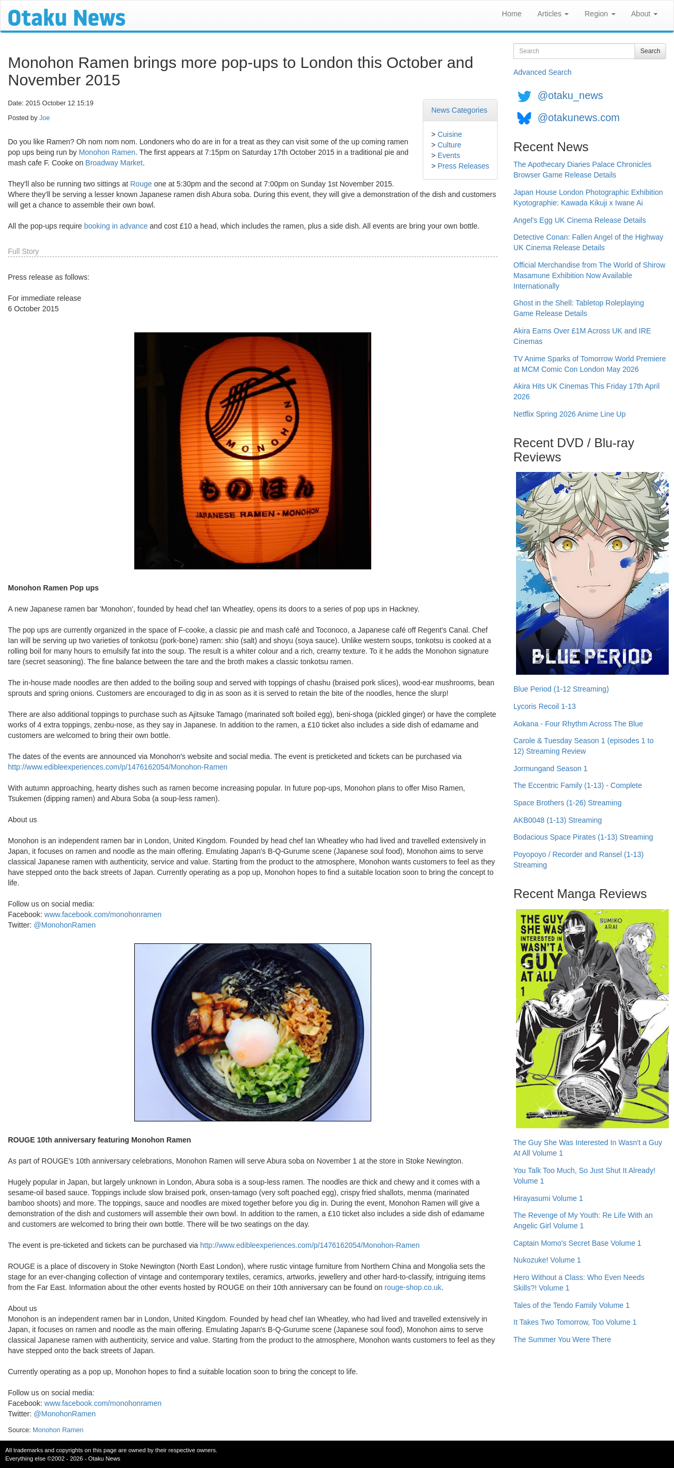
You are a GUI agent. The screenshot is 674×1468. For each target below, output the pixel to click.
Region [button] (599, 13)
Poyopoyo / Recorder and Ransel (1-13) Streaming (578, 859)
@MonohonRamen (65, 925)
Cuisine (450, 134)
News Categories (459, 110)
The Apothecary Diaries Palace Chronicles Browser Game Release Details (582, 169)
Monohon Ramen (107, 152)
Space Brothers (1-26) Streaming (567, 803)
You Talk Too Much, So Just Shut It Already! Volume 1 (584, 1175)
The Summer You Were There (562, 1339)
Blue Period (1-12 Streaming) (561, 689)
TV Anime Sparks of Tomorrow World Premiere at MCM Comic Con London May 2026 (589, 363)
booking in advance (116, 226)
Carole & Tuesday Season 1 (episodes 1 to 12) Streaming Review (583, 745)
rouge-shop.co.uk (412, 1287)
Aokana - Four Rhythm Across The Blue (578, 724)
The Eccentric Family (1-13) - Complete (577, 785)
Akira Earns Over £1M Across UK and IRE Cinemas (582, 336)
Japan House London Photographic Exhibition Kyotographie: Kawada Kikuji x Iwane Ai (588, 197)
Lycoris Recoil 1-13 (544, 706)
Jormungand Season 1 (550, 768)
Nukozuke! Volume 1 (547, 1260)
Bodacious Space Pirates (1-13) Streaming (583, 837)
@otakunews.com (579, 117)
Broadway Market (114, 163)
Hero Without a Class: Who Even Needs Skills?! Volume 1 (579, 1282)
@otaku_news (570, 95)
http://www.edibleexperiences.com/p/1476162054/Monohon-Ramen (117, 767)
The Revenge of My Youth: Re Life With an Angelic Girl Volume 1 (583, 1220)
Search (650, 51)
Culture (449, 145)
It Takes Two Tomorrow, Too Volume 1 (575, 1322)
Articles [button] (553, 13)
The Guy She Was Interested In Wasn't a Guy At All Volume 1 (587, 1147)
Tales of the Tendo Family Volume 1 (571, 1305)
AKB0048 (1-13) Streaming (557, 820)
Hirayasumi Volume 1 (548, 1198)
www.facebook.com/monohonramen (103, 914)
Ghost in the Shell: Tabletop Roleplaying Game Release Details (578, 308)
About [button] (644, 13)
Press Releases (463, 166)
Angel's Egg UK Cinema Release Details (579, 220)
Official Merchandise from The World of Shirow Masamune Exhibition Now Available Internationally (589, 275)
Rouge (141, 184)
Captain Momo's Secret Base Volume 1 (577, 1243)
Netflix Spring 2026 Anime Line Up (569, 414)
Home (511, 13)
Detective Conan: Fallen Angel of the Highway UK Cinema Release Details (588, 242)
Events (449, 155)
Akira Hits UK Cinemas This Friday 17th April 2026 (586, 391)
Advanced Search (542, 72)
